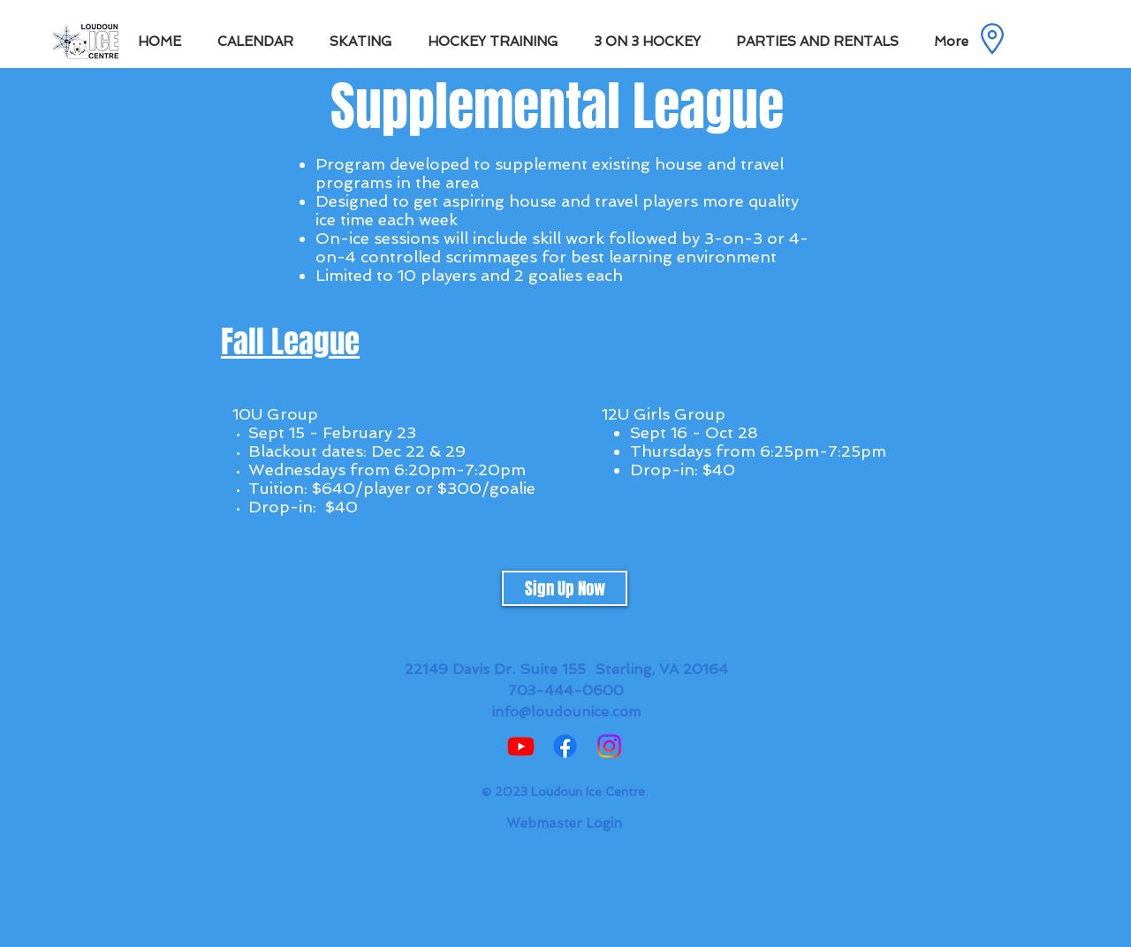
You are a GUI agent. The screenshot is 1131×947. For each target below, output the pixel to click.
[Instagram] (609, 746)
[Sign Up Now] (564, 588)
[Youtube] (520, 746)
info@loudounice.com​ (566, 711)
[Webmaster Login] (563, 823)
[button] (365, 41)
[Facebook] (565, 746)
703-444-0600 (566, 690)
